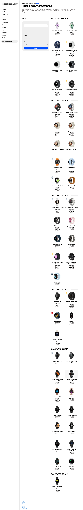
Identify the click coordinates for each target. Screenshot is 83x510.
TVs (3, 17)
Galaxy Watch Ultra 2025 (57, 50)
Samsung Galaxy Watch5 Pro (71, 302)
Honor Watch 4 (57, 282)
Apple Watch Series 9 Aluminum (72, 226)
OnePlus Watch (57, 467)
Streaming (4, 32)
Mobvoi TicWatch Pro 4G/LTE (72, 380)
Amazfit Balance (71, 244)
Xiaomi (23, 507)
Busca (37, 3)
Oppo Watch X (71, 186)
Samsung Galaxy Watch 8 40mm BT (71, 51)
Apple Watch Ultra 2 (57, 244)
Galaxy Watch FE (71, 167)
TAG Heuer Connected (72, 415)
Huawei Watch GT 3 (57, 361)
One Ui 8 (24, 501)
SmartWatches (5, 22)
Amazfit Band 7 (71, 321)
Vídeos (4, 35)
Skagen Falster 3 (71, 431)
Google (23, 503)
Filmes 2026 (24, 508)
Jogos (3, 30)
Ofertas (4, 37)
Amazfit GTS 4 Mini (57, 339)
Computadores (5, 25)
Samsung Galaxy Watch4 (57, 431)
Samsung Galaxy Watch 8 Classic (71, 90)
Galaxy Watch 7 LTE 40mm (57, 149)
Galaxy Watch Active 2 (57, 486)
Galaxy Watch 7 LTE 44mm (71, 149)
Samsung (24, 506)
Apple (23, 502)
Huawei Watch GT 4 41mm (57, 207)
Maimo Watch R (57, 321)
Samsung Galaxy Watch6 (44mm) (57, 263)
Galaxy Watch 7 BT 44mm (72, 131)
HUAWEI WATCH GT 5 (57, 112)
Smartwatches (32, 3)
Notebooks (5, 14)
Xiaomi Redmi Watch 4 (57, 186)
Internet (4, 27)
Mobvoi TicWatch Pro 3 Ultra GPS (57, 380)
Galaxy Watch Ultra (57, 167)
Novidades (4, 9)
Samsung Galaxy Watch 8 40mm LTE (57, 70)
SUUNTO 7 (71, 467)
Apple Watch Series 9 (57, 226)
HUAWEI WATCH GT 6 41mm (57, 31)
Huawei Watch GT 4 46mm (71, 207)
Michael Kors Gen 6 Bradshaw (71, 397)
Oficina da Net (25, 3)
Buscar (35, 48)
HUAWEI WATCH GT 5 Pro (72, 112)
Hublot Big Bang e (57, 415)
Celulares (4, 12)
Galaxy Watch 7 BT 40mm (57, 131)
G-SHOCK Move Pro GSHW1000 (71, 450)
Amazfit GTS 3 (57, 397)
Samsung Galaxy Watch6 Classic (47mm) (71, 263)
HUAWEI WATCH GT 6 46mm (72, 31)
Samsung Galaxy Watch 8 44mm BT (71, 70)
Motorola (24, 505)
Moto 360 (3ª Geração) (57, 449)
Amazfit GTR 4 (57, 301)
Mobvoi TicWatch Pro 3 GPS (71, 362)
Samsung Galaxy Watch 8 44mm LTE (57, 90)
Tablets (4, 19)
